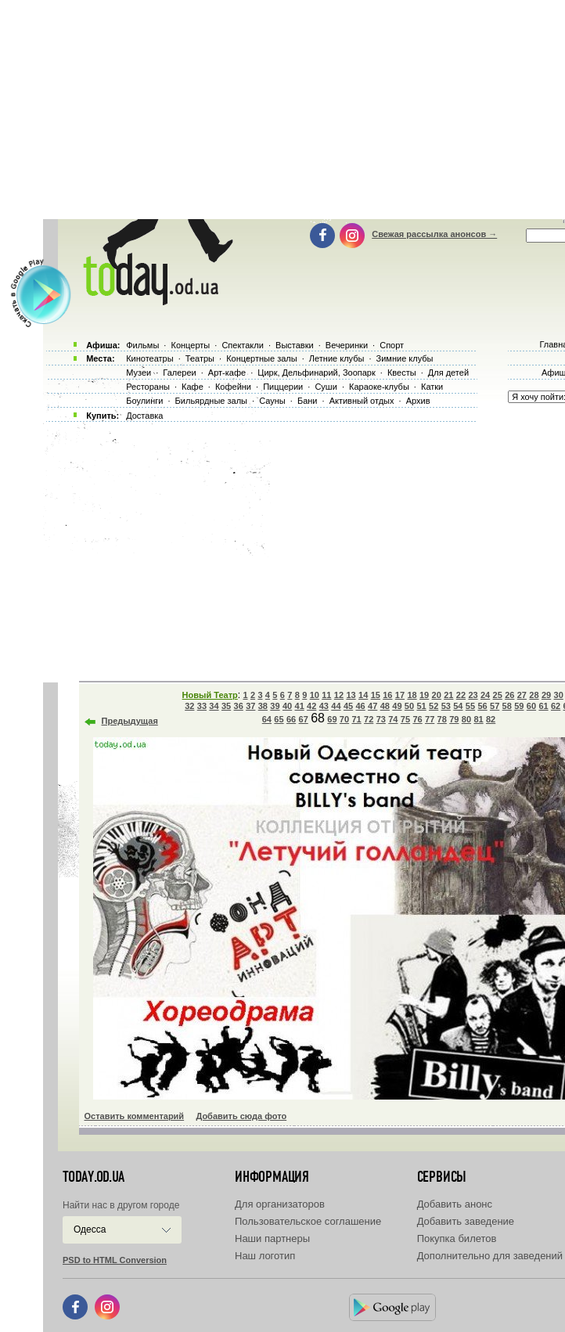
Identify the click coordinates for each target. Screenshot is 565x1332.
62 (555, 706)
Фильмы (142, 345)
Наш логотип (265, 1256)
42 (311, 706)
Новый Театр (210, 695)
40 (287, 706)
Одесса (90, 1229)
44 (335, 706)
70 (344, 719)
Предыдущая (130, 720)
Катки (432, 386)
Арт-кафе (227, 372)
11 (326, 695)
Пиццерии (283, 386)
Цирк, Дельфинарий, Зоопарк (316, 372)
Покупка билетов (457, 1238)
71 (356, 719)
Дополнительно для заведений (490, 1256)
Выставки (294, 345)
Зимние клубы (405, 358)
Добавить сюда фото (241, 1116)
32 (189, 706)
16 (387, 695)
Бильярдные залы (211, 400)
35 (226, 706)
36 (238, 706)
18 (411, 695)
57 (494, 706)
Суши (325, 386)
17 (400, 695)
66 (291, 719)
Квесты (401, 372)
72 (368, 719)
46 (360, 706)
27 (522, 695)
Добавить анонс (454, 1204)
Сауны (272, 400)
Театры (199, 358)
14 (363, 695)
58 (507, 706)
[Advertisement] (304, 547)
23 (472, 695)
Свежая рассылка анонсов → (434, 234)
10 (314, 695)
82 (490, 719)
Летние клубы (337, 358)
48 (385, 706)
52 (433, 706)
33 (202, 706)
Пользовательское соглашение (308, 1221)
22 (461, 695)
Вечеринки (347, 345)
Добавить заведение (465, 1221)
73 (381, 719)
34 (213, 706)
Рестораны (148, 386)
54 (457, 706)
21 (448, 695)
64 (267, 719)
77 (429, 719)
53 (446, 706)
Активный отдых (361, 400)
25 (497, 695)
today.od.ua (93, 1177)
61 (543, 706)
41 (299, 706)
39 (274, 706)
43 (324, 706)
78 (442, 719)
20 (436, 695)
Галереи (179, 372)
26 (509, 695)
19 (424, 695)
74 (393, 719)
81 (478, 719)
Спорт (392, 345)
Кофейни (233, 386)
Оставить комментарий (135, 1116)
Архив (418, 400)
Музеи (138, 372)
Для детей (448, 372)
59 (519, 706)
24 (485, 695)
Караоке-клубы (379, 386)
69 (331, 719)
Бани (307, 400)
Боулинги (144, 400)
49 (396, 706)
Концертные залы (261, 358)
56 (482, 706)
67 (303, 719)
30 (558, 695)
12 (339, 695)
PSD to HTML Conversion (115, 1260)
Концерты (190, 345)
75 (405, 719)
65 (278, 719)
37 (250, 706)
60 (531, 706)
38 (263, 706)
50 (409, 706)
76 (417, 719)
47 (372, 706)
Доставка (144, 415)
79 (454, 719)
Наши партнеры (272, 1238)
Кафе (192, 386)
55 (470, 706)
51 (421, 706)
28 (533, 695)
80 (466, 719)
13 (350, 695)
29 (546, 695)
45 (348, 706)
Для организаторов (280, 1204)
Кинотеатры (149, 358)
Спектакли (242, 345)
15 (375, 695)
